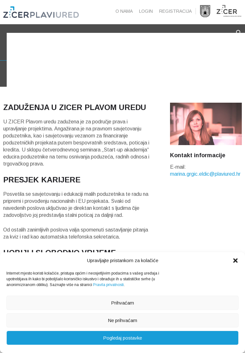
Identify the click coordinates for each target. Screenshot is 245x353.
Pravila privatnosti (108, 285)
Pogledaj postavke (122, 338)
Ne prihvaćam (122, 320)
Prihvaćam (122, 302)
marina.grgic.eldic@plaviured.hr (205, 181)
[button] (235, 260)
